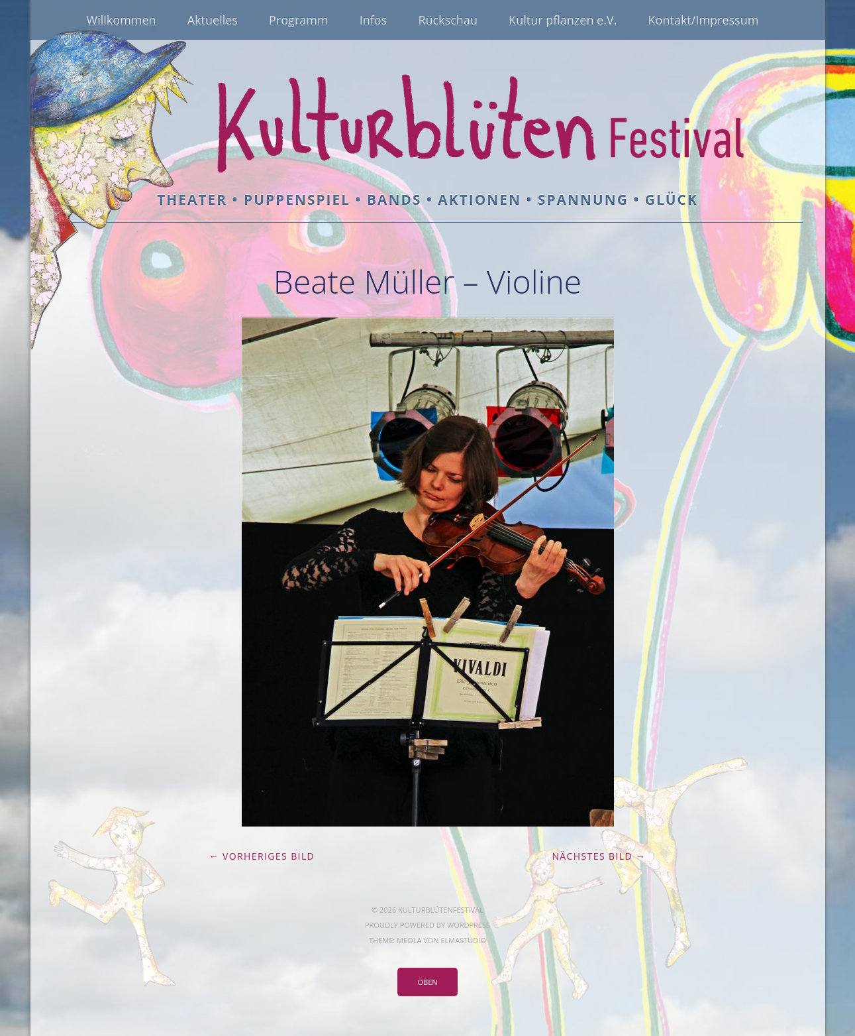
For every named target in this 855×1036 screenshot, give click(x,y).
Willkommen (121, 20)
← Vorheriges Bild (262, 856)
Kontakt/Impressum (703, 20)
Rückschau (448, 20)
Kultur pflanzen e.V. (563, 20)
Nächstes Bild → (599, 856)
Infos (373, 20)
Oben (427, 982)
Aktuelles (212, 20)
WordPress (468, 925)
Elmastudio (462, 940)
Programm (298, 20)
